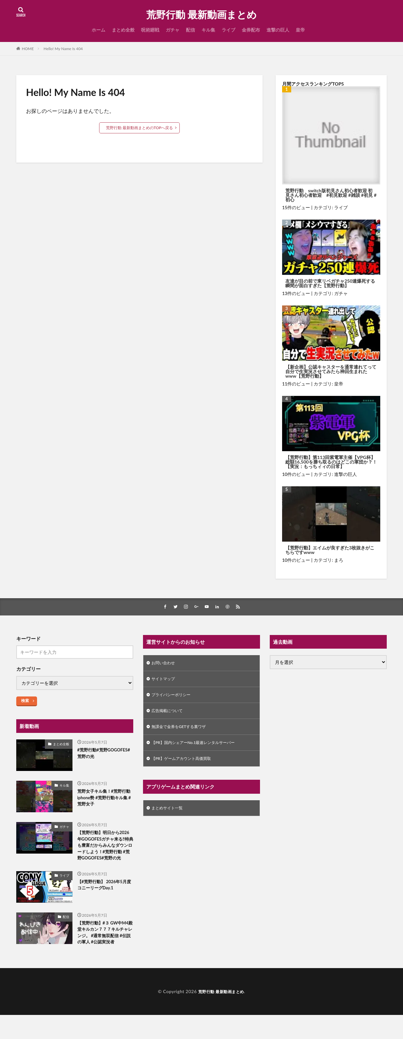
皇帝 (300, 30)
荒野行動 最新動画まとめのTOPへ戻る (139, 127)
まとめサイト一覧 (169, 816)
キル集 (208, 30)
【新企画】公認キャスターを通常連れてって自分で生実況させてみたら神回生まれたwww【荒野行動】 (330, 371)
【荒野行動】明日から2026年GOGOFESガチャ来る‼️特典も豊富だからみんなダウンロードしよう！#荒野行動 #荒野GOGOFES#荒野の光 (105, 852)
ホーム (98, 30)
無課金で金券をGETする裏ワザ (183, 732)
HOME (28, 48)
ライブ (228, 30)
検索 (25, 701)
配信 (190, 30)
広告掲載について (169, 715)
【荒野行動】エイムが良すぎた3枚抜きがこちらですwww (329, 550)
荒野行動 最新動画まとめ (201, 15)
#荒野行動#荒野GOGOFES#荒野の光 (100, 755)
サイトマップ (165, 681)
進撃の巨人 (277, 30)
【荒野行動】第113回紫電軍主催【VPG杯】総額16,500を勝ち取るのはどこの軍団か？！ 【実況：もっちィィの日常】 (331, 462)
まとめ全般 (123, 30)
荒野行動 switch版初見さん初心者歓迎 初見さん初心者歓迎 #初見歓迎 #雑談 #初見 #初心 (331, 195)
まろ (338, 560)
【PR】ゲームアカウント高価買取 (186, 765)
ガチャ (172, 30)
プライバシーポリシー (174, 698)
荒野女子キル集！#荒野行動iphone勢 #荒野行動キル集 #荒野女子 (103, 799)
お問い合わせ (165, 664)
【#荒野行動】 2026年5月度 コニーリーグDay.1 (103, 898)
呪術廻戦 (150, 30)
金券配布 (251, 30)
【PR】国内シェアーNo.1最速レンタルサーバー (200, 748)
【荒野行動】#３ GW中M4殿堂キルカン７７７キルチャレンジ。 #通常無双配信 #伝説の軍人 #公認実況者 (103, 950)
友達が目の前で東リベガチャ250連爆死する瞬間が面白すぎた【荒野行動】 (330, 283)
